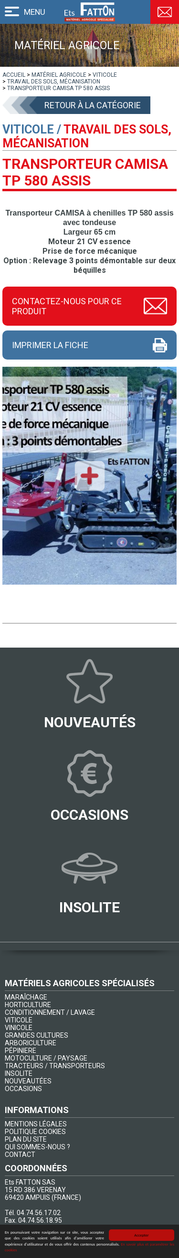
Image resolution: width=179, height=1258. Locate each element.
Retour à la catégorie (92, 105)
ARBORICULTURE (30, 1043)
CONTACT (20, 1154)
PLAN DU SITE (26, 1139)
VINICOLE (18, 1027)
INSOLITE (18, 1073)
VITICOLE (18, 1020)
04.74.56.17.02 (39, 1213)
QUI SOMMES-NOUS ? (37, 1147)
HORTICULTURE (28, 1005)
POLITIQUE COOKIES (35, 1131)
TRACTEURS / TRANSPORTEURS (55, 1066)
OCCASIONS (23, 1089)
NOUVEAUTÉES (28, 1081)
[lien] (13, 75)
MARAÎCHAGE (26, 997)
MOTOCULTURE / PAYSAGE (46, 1058)
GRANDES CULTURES (36, 1035)
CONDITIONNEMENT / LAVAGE (50, 1012)
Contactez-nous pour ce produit (67, 306)
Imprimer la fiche (50, 345)
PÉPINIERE (20, 1050)
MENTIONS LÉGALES (36, 1124)
